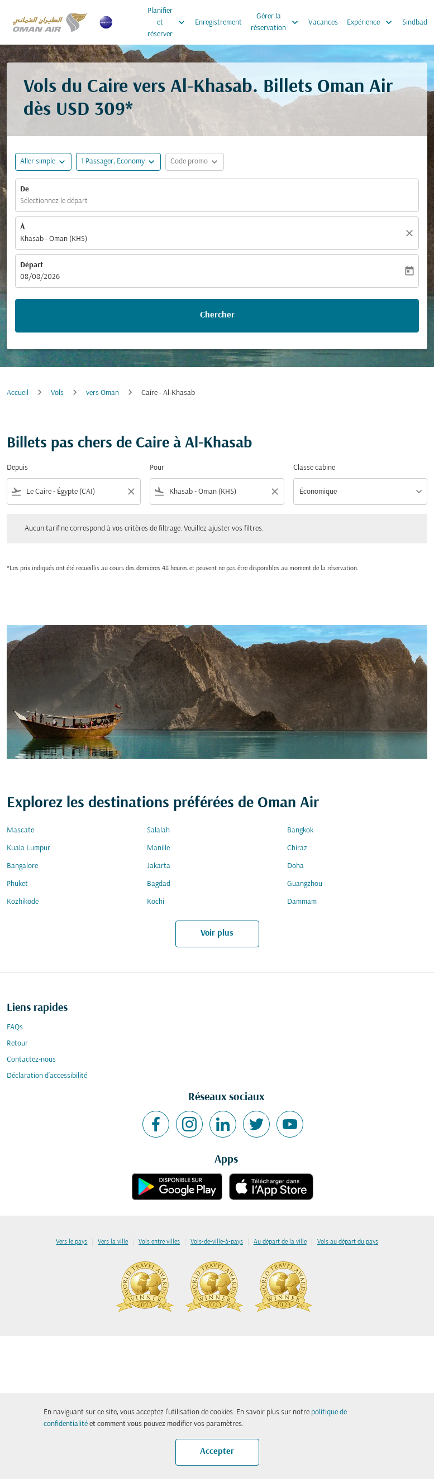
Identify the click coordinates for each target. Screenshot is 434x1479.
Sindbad (414, 22)
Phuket (17, 884)
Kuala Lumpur (28, 848)
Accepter (217, 1451)
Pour (157, 468)
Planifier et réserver (168, 22)
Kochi (155, 902)
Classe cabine (314, 468)
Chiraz (297, 848)
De (24, 189)
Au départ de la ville (280, 1242)
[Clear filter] (130, 491)
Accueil (17, 393)
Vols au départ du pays (347, 1242)
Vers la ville (113, 1242)
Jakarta (158, 866)
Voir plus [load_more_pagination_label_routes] (217, 933)
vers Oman (102, 393)
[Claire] (411, 233)
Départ (31, 265)
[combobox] (73, 492)
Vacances (323, 22)
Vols (57, 393)
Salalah (158, 830)
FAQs (15, 1027)
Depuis (17, 468)
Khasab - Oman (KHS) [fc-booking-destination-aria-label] (53, 239)
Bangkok (300, 830)
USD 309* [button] (94, 110)
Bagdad (158, 884)
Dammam (302, 902)
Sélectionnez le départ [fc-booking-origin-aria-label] (54, 201)
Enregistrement (218, 22)
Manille (158, 848)
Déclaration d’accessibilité (47, 1076)
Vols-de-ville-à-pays (216, 1242)
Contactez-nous (31, 1060)
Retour (17, 1043)
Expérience (372, 22)
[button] (118, 162)
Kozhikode (23, 902)
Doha (295, 866)
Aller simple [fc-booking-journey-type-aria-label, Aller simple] (37, 161)
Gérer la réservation (277, 22)
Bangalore (22, 866)
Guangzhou (304, 884)
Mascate (20, 830)
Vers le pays (71, 1242)
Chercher (217, 315)
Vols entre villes (159, 1242)
